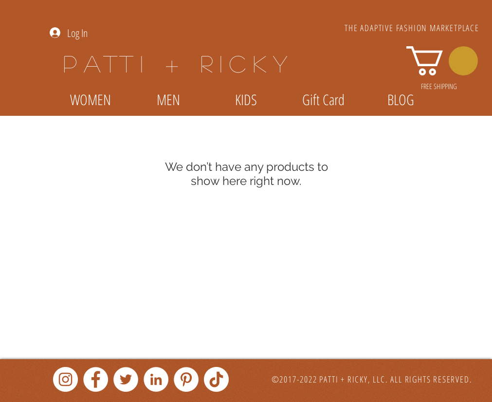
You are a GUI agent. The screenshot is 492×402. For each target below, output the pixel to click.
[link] (442, 60)
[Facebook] (95, 379)
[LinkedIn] (156, 379)
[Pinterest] (186, 379)
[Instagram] (65, 379)
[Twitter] (125, 379)
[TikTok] (216, 379)
